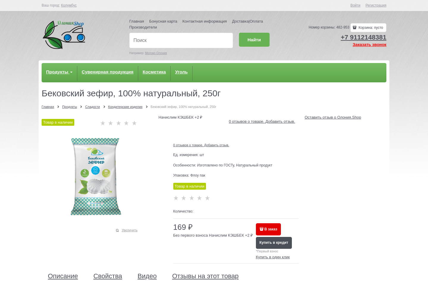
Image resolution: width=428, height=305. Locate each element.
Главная (136, 21)
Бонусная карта (163, 21)
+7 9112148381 (363, 37)
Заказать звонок (369, 44)
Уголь (181, 71)
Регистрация (376, 5)
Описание (63, 276)
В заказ (271, 229)
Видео (147, 276)
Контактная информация (204, 21)
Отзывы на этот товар (205, 276)
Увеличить (129, 230)
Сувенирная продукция (107, 71)
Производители (143, 27)
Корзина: (370, 28)
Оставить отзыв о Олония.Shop (333, 117)
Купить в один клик (273, 257)
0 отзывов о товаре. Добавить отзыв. (262, 121)
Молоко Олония (156, 53)
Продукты (59, 71)
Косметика (154, 71)
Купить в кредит (273, 242)
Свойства (107, 276)
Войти (355, 5)
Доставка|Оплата (247, 21)
